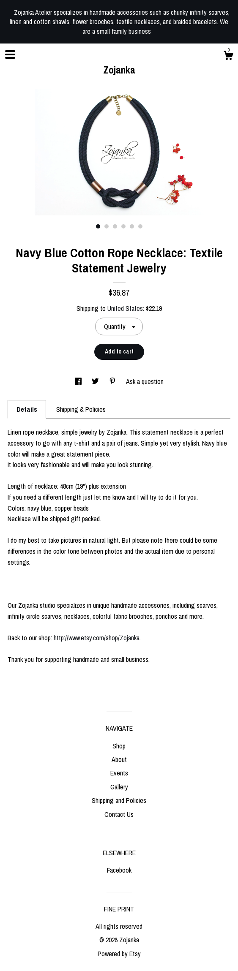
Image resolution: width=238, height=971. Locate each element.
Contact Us (119, 814)
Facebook (119, 870)
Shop (119, 746)
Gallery (119, 786)
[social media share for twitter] (96, 381)
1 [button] (98, 226)
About (119, 759)
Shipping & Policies (81, 409)
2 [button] (106, 226)
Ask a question (145, 381)
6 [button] (140, 226)
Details (26, 409)
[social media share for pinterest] (113, 381)
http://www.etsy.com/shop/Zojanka (97, 637)
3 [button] (115, 226)
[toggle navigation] (10, 54)
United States (125, 308)
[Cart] (228, 56)
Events (119, 773)
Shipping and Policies (119, 800)
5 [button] (132, 226)
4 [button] (123, 226)
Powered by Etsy (119, 953)
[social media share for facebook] (79, 381)
